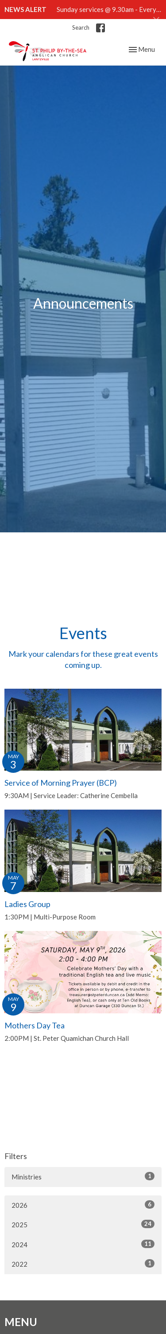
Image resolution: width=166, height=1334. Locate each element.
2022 (83, 1263)
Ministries (83, 1176)
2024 (83, 1244)
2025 (83, 1224)
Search (80, 27)
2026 (83, 1204)
